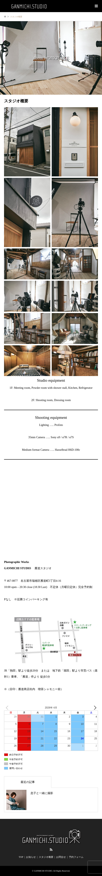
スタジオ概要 (46, 857)
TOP (21, 857)
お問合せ (61, 857)
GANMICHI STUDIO (43, 871)
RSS (51, 849)
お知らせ (31, 857)
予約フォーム (76, 857)
